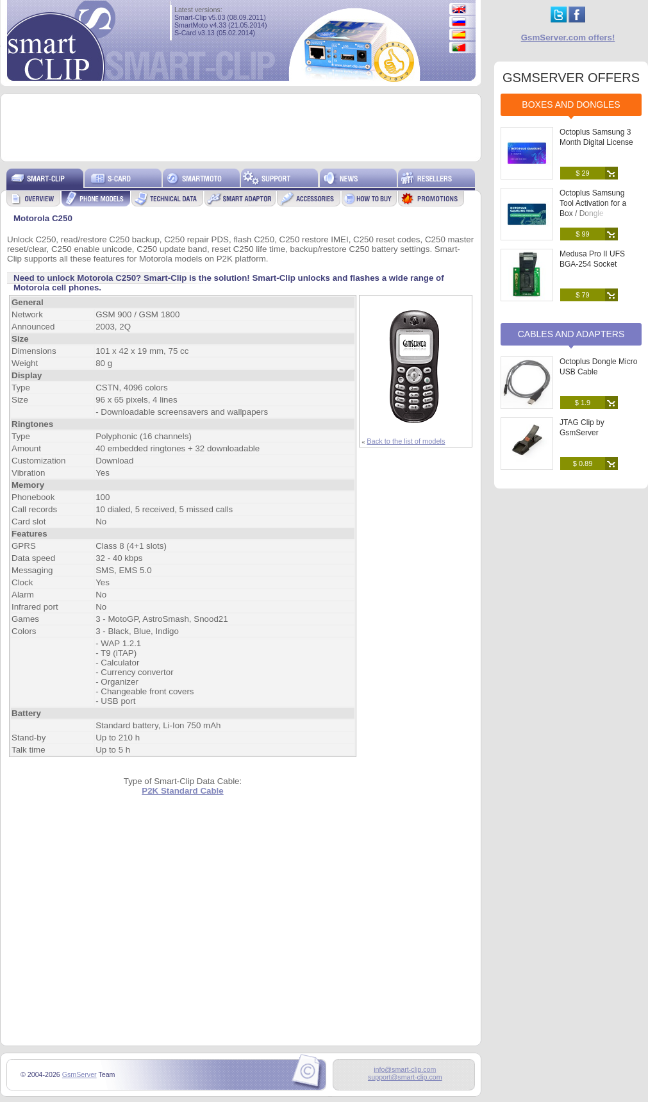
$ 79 (582, 295)
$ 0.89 (583, 463)
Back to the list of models (406, 441)
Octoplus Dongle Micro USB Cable (598, 366)
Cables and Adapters (571, 334)
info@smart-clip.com (405, 1069)
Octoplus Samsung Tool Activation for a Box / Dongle (593, 203)
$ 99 (582, 234)
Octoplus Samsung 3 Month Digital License (596, 137)
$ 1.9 (582, 402)
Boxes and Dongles (571, 104)
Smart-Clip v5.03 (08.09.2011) (220, 17)
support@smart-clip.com (405, 1077)
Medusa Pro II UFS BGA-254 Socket (592, 259)
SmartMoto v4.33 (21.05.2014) (220, 25)
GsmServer (79, 1074)
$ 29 (582, 173)
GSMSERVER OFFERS (571, 78)
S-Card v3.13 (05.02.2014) (214, 33)
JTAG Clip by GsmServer (582, 427)
